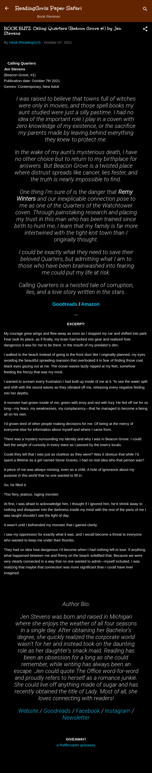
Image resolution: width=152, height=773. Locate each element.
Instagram (117, 710)
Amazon (90, 304)
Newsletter (76, 717)
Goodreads (64, 304)
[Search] (145, 9)
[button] (145, 29)
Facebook (88, 710)
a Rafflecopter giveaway (76, 745)
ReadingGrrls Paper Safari (49, 8)
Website (28, 710)
